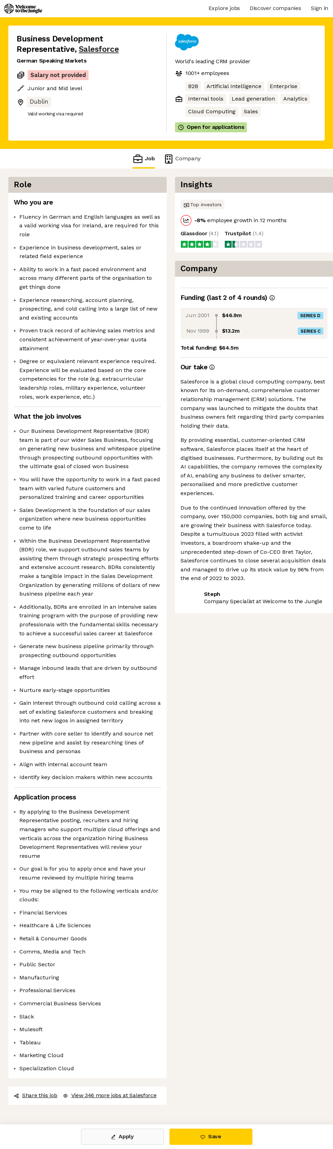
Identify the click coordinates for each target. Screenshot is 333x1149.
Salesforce (99, 49)
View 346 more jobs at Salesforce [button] (110, 1095)
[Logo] (23, 8)
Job (143, 158)
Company (182, 158)
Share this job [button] (35, 1095)
